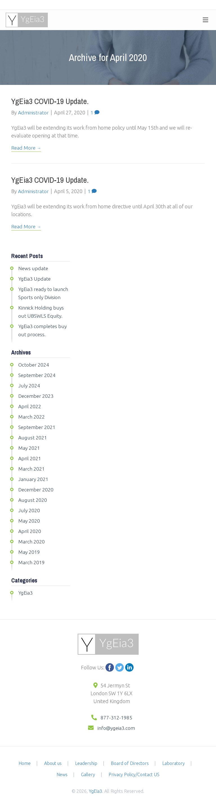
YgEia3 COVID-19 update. (50, 101)
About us (53, 754)
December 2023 (36, 392)
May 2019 (29, 544)
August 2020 (33, 493)
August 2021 (33, 432)
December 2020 (36, 483)
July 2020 (29, 503)
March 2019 (31, 554)
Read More (23, 147)
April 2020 (29, 524)
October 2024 (33, 362)
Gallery (88, 765)
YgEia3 (25, 584)
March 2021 (31, 463)
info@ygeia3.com (116, 719)
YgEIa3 (95, 781)
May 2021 (29, 443)
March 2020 (31, 534)
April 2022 (29, 402)
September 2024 (37, 372)
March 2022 (31, 412)
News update (33, 267)
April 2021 (29, 453)
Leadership (86, 754)
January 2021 (33, 473)
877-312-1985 (116, 709)
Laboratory (173, 754)
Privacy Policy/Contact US (134, 765)
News (62, 765)
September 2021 (37, 422)
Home (25, 754)
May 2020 (29, 513)
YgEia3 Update (34, 278)
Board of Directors (130, 754)
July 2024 (29, 382)
